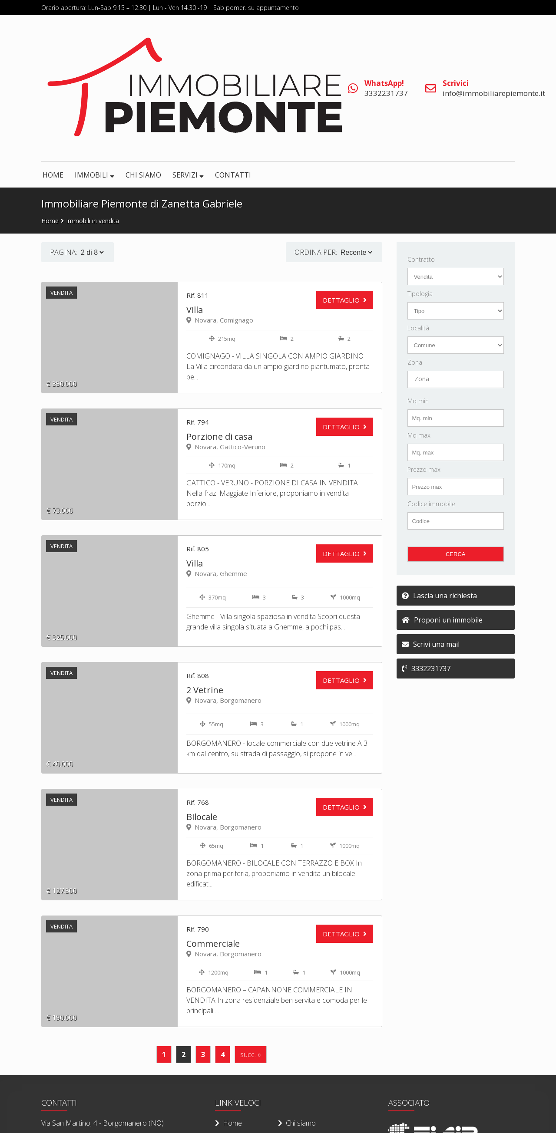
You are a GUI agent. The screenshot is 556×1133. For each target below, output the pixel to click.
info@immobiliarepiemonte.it (494, 88)
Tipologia (420, 294)
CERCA (456, 554)
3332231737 (386, 88)
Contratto (421, 259)
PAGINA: (63, 252)
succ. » (250, 1054)
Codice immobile (431, 504)
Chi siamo (297, 1123)
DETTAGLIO (341, 300)
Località (418, 328)
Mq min (418, 401)
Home (50, 221)
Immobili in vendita (92, 221)
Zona (414, 362)
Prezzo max (423, 469)
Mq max (418, 435)
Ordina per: (316, 252)
